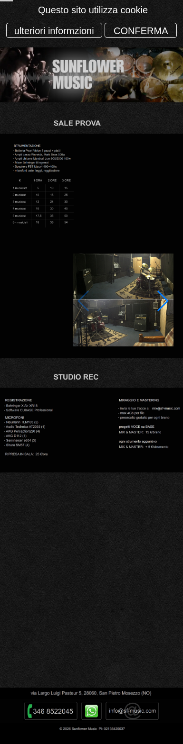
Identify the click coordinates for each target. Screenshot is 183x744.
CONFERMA (141, 31)
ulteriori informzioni (54, 31)
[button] (162, 300)
